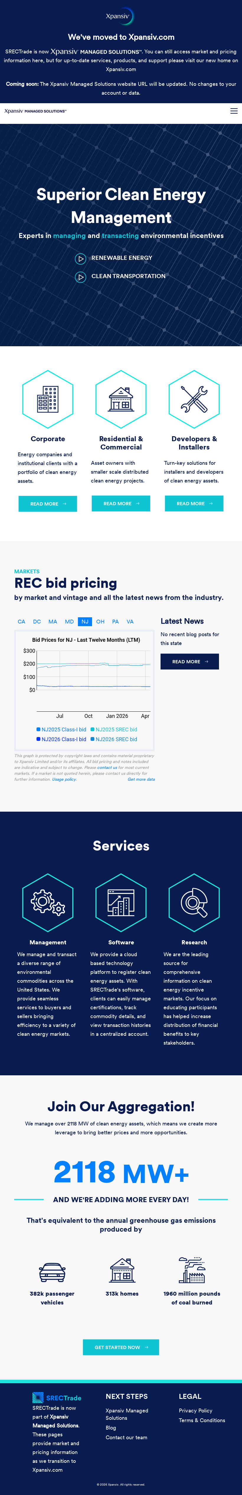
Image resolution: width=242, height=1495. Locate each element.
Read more (44, 504)
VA (130, 621)
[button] (113, 258)
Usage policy (64, 779)
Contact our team (126, 1437)
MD (69, 621)
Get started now (117, 1347)
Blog (111, 1427)
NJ (85, 621)
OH (100, 621)
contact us (107, 767)
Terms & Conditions (202, 1420)
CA (21, 621)
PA (115, 621)
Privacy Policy (195, 1410)
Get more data (141, 779)
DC (37, 621)
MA (52, 621)
